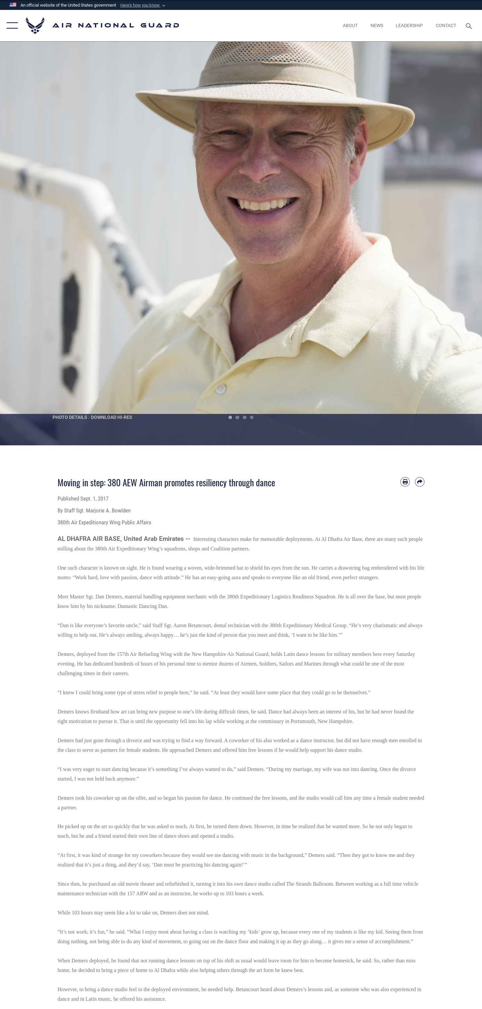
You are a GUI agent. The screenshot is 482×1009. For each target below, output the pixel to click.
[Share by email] (419, 482)
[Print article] (405, 482)
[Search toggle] (470, 25)
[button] (143, 5)
